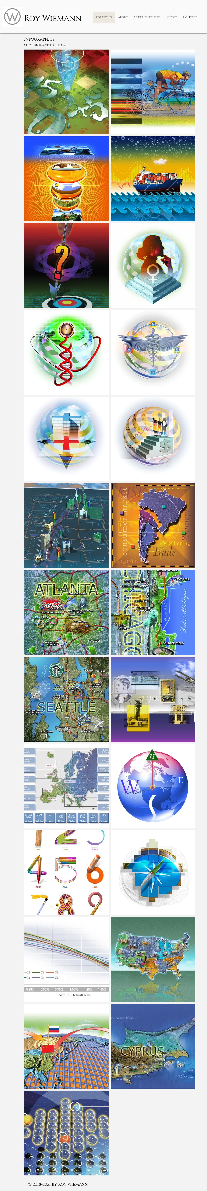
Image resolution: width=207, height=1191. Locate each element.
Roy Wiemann (52, 18)
